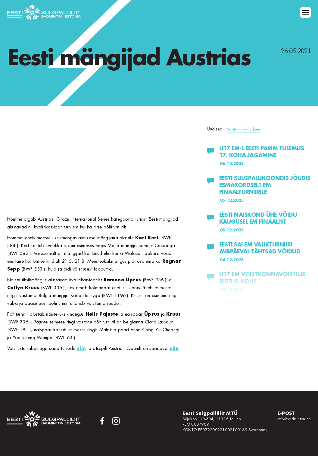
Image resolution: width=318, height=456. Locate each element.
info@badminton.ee (294, 419)
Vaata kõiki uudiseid (244, 129)
